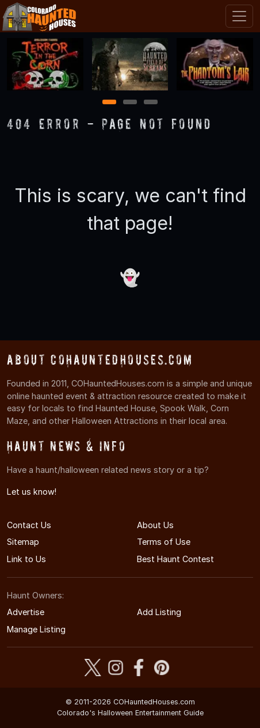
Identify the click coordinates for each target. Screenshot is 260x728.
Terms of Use (163, 542)
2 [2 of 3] (130, 102)
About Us (155, 525)
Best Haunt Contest (175, 559)
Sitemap (23, 542)
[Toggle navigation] (239, 16)
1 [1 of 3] (109, 102)
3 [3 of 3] (150, 102)
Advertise (25, 612)
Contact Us (29, 525)
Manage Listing (36, 629)
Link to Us (26, 559)
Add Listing (159, 612)
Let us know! (31, 491)
